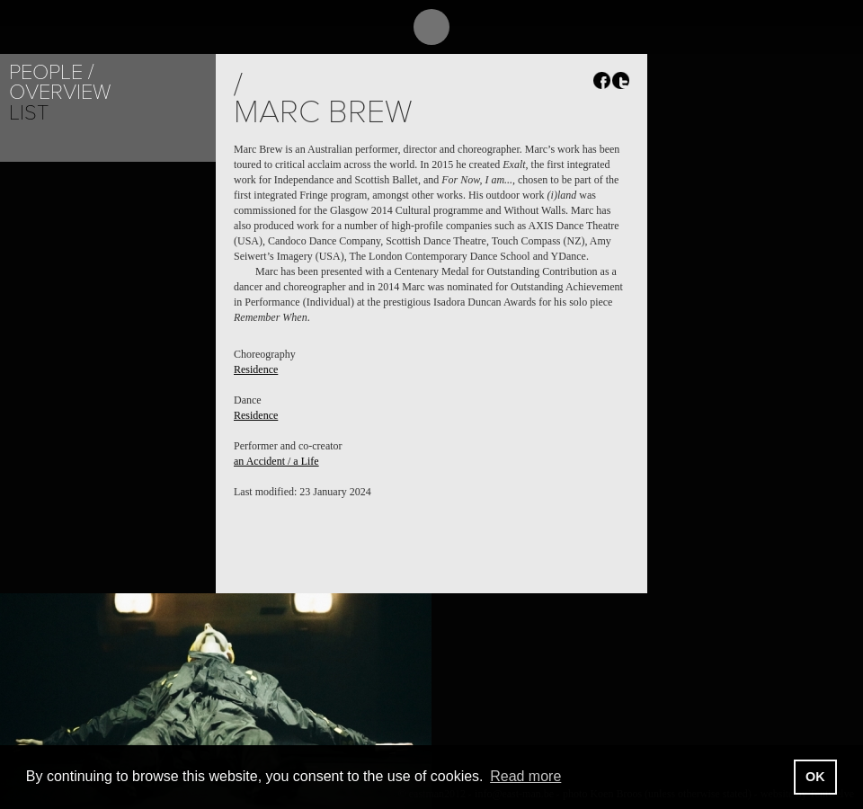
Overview (60, 92)
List (29, 113)
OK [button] (815, 776)
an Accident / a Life (276, 461)
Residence (256, 369)
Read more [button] (525, 776)
